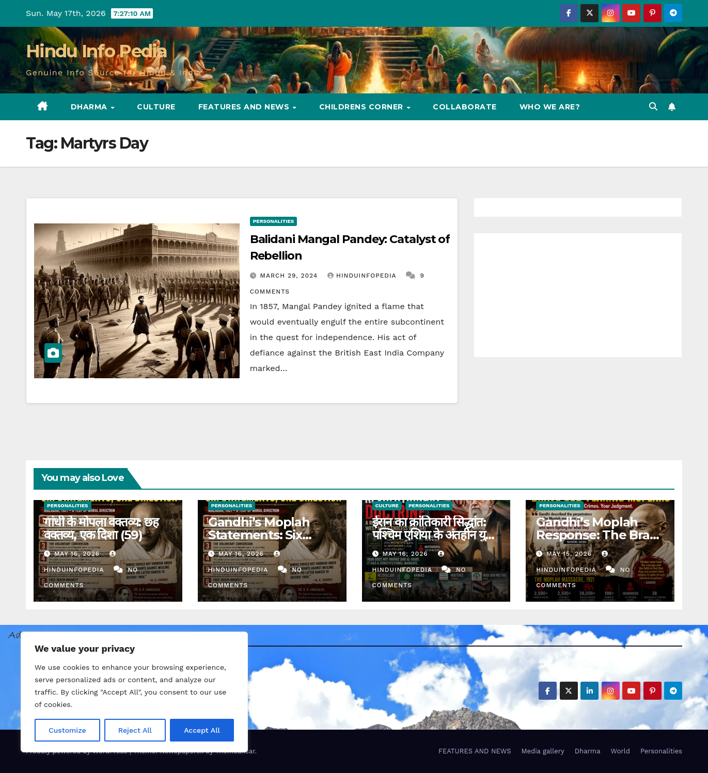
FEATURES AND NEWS (245, 106)
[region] (134, 692)
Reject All (135, 730)
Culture (156, 106)
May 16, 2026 (78, 553)
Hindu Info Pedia (96, 51)
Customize (67, 730)
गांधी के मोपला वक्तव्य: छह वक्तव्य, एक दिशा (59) (101, 528)
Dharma (90, 106)
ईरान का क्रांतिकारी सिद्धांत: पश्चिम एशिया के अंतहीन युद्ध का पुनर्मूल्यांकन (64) (433, 534)
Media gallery (542, 751)
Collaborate (465, 106)
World (620, 751)
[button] (653, 106)
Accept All (202, 730)
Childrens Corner (362, 106)
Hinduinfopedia (363, 275)
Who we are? (550, 106)
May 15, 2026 (570, 553)
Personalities (273, 221)
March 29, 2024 (290, 275)
